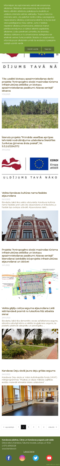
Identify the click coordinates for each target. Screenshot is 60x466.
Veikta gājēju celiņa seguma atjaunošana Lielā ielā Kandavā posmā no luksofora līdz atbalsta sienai (28, 311)
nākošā (51, 427)
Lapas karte (29, 451)
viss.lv (57, 464)
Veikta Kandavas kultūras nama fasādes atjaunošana (24, 194)
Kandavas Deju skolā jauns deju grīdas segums (28, 370)
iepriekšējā (9, 427)
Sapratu (48, 49)
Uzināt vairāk (32, 49)
